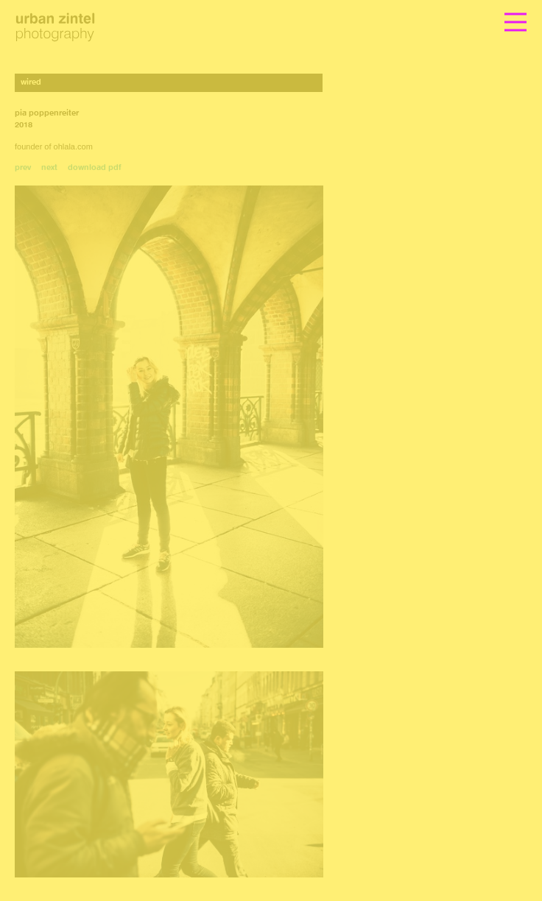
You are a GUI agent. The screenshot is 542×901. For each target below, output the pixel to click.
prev (23, 168)
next (49, 168)
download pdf (95, 168)
